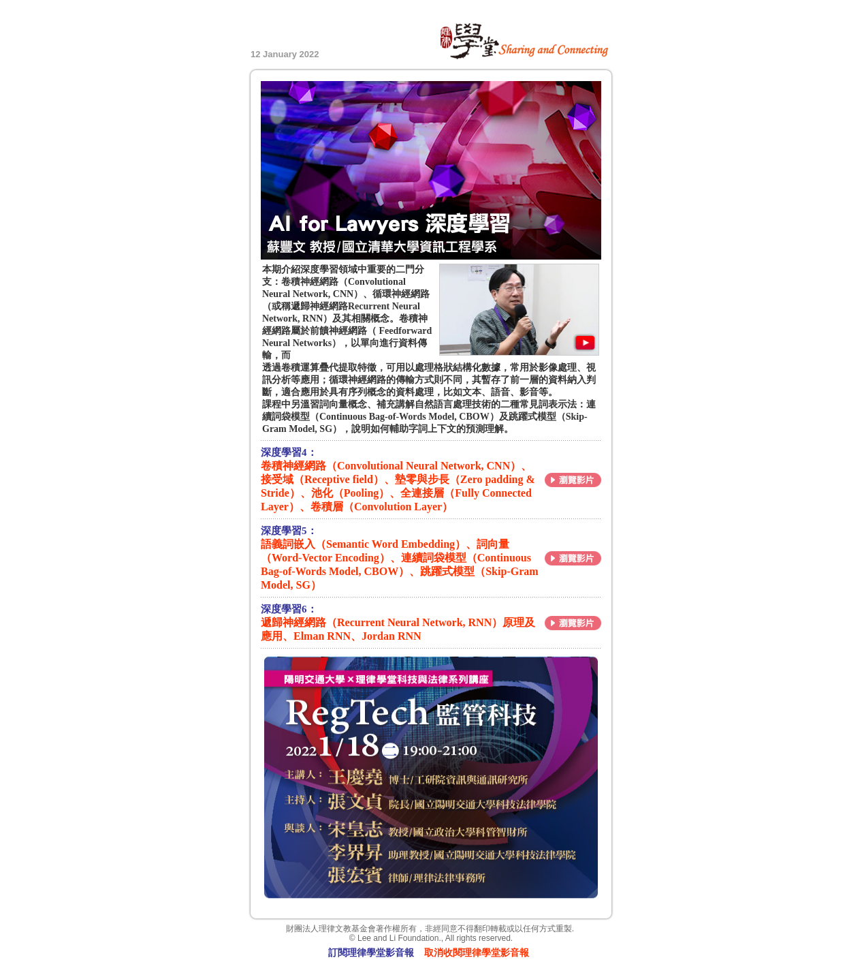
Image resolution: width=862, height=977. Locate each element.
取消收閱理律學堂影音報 (476, 953)
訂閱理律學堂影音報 (371, 953)
